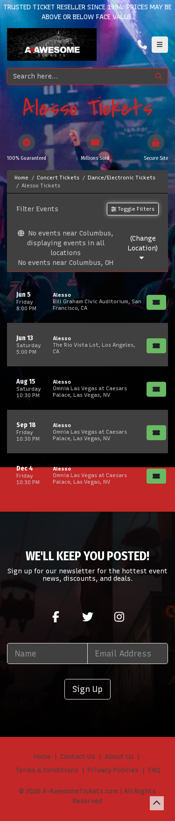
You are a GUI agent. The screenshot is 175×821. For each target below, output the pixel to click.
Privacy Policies (113, 770)
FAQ (154, 770)
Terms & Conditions (46, 770)
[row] (87, 301)
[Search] (78, 76)
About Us (119, 757)
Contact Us (77, 757)
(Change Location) (143, 248)
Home (42, 757)
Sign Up (87, 689)
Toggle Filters (132, 209)
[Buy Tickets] (156, 302)
